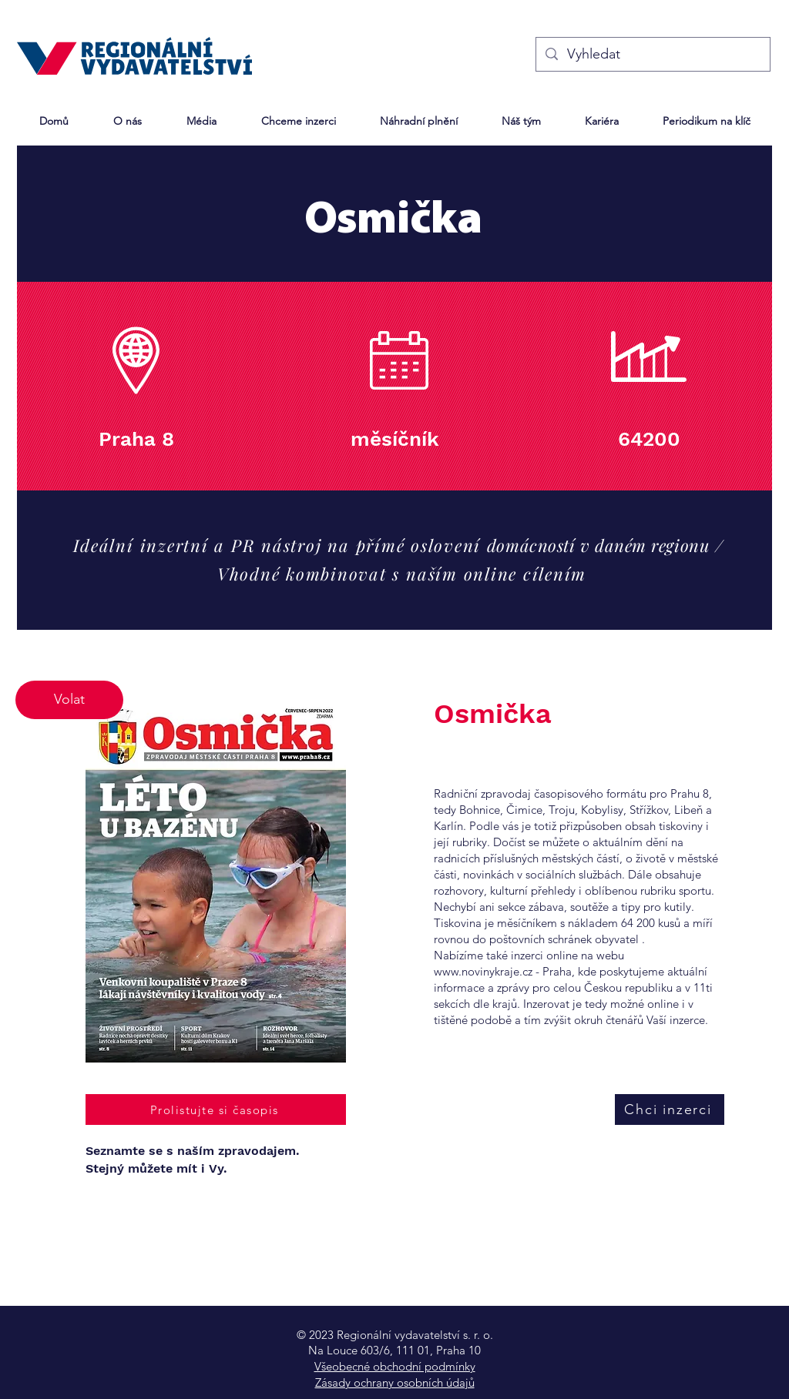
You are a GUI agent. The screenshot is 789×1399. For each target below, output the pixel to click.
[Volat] (69, 700)
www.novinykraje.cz (483, 971)
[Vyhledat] (652, 54)
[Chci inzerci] (669, 1109)
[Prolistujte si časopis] (216, 1109)
